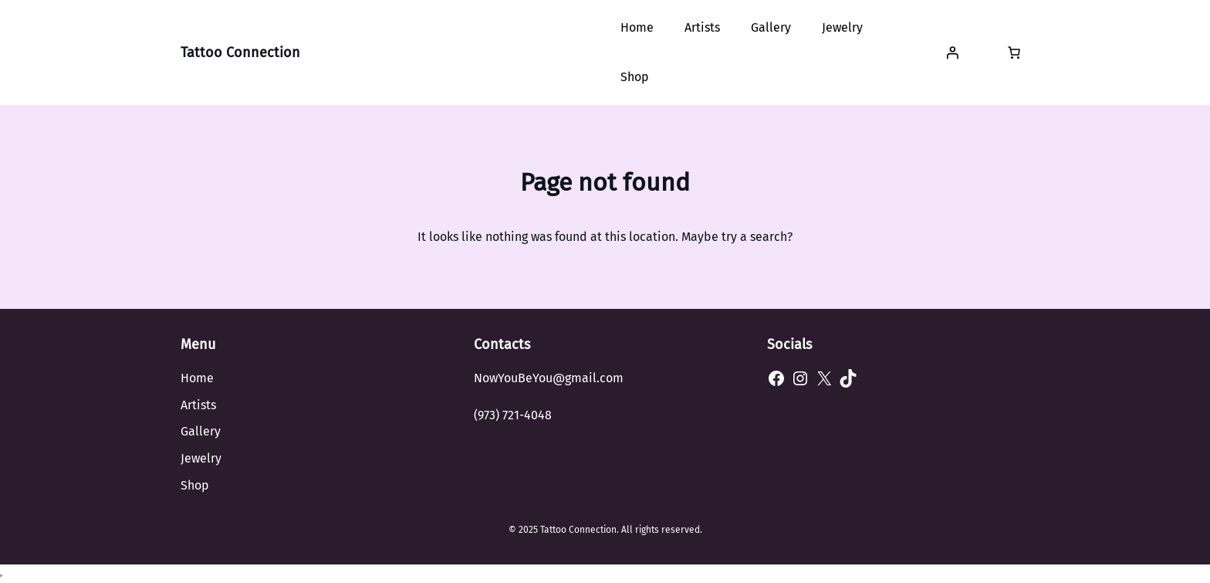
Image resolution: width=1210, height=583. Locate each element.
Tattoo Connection (240, 52)
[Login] (952, 52)
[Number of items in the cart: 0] (1014, 52)
